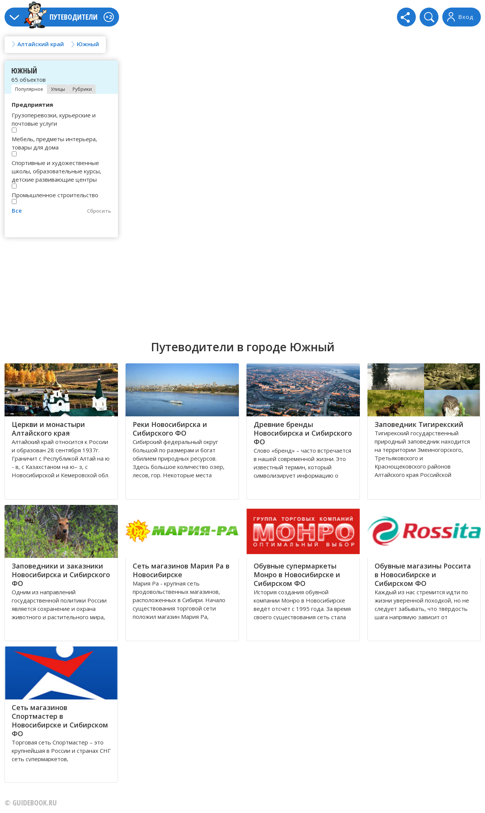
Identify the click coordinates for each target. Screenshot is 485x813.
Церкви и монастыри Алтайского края (48, 429)
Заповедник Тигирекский (419, 424)
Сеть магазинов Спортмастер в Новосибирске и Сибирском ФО (60, 720)
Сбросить (99, 211)
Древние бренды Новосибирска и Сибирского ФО (303, 433)
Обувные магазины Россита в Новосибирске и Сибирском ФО (423, 574)
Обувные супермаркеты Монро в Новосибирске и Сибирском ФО (297, 574)
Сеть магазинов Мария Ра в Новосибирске (181, 570)
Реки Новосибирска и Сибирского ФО (170, 429)
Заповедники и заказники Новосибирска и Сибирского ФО (61, 574)
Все (17, 210)
